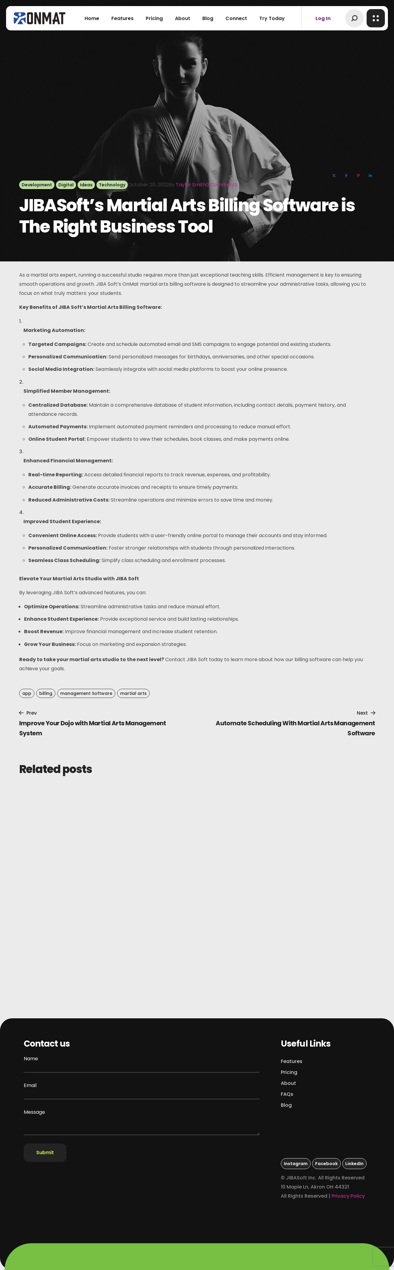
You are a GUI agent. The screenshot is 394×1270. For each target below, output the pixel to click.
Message (142, 1122)
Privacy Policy (348, 1195)
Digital (66, 185)
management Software (86, 693)
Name (142, 1063)
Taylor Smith (191, 184)
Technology (112, 185)
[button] (354, 18)
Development (37, 185)
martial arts (133, 693)
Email (142, 1090)
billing (45, 693)
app (26, 693)
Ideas (86, 185)
